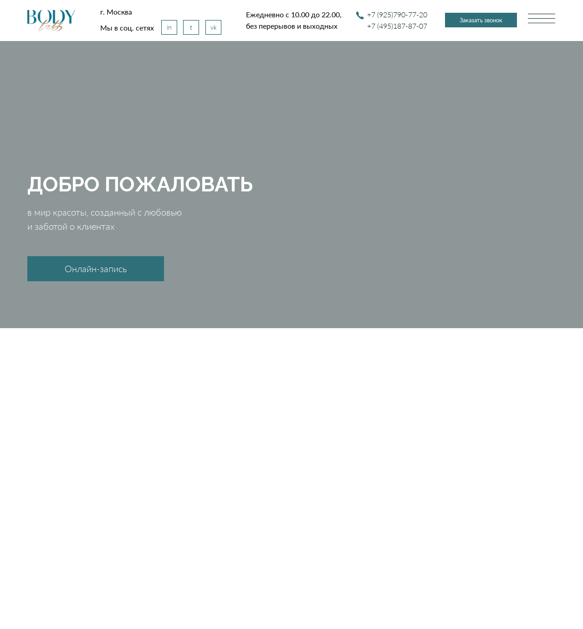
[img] (51, 20)
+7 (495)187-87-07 (397, 25)
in (169, 27)
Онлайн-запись (96, 268)
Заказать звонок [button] (481, 20)
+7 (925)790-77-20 (397, 14)
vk (213, 27)
